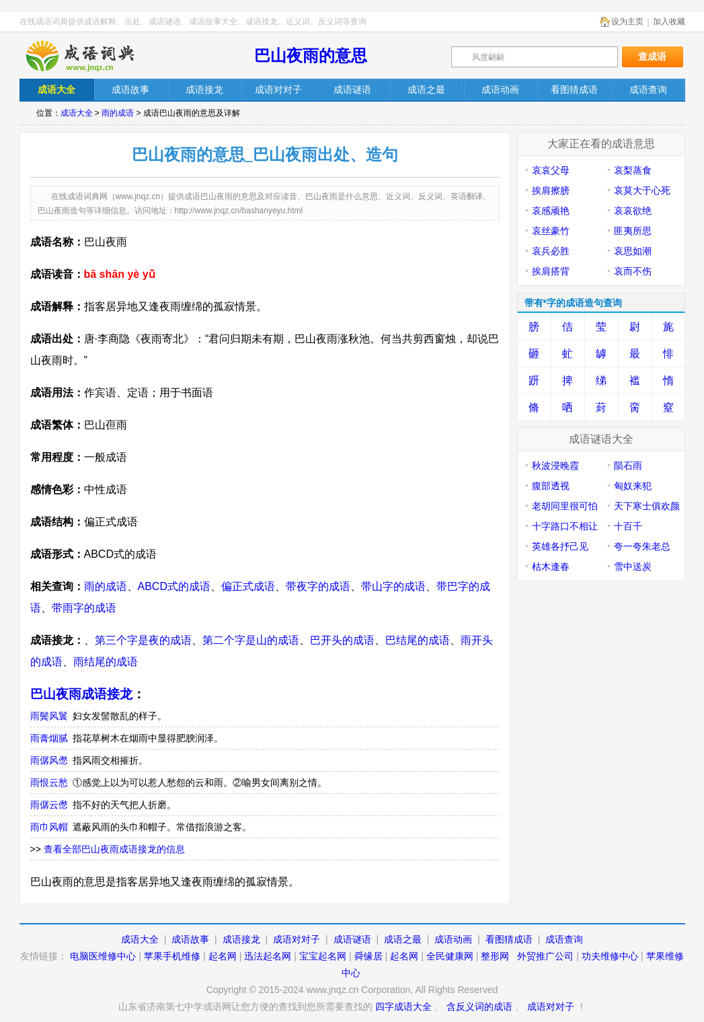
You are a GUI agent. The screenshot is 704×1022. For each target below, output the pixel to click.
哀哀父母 (551, 170)
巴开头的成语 (342, 640)
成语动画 (453, 939)
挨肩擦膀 (551, 190)
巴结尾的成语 (417, 640)
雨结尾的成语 (105, 661)
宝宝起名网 (322, 956)
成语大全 (77, 113)
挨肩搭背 (551, 271)
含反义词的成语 (479, 1006)
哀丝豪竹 (551, 230)
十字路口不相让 (565, 526)
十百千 (628, 526)
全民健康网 (449, 956)
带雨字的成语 (84, 608)
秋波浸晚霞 (555, 465)
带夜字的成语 (318, 586)
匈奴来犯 (633, 485)
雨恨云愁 (49, 782)
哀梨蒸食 (633, 170)
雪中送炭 (633, 566)
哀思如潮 (633, 251)
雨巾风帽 (49, 827)
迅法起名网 (267, 956)
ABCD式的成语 (174, 586)
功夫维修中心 (610, 956)
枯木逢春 (551, 566)
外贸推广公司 (545, 956)
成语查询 (564, 939)
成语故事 (190, 939)
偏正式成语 (248, 586)
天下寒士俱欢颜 (647, 506)
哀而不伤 (633, 271)
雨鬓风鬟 (49, 715)
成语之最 (403, 939)
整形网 (495, 956)
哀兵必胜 (551, 251)
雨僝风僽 (49, 760)
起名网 (222, 956)
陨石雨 (628, 465)
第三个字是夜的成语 (143, 640)
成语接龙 (241, 939)
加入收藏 (669, 21)
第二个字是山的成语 (250, 640)
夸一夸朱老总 (642, 546)
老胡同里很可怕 (565, 506)
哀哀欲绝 (633, 210)
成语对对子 (296, 939)
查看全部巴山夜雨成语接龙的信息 (114, 849)
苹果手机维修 (172, 956)
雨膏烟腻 (49, 738)
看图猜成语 (509, 939)
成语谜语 (352, 939)
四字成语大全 (403, 1006)
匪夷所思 (633, 230)
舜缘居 (368, 956)
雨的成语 (118, 113)
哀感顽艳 (551, 210)
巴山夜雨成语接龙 (81, 694)
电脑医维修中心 (103, 956)
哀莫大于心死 (642, 190)
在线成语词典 (91, 56)
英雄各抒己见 (560, 546)
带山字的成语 (393, 586)
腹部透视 (551, 485)
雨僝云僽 (49, 804)
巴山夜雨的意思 (310, 55)
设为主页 (627, 21)
